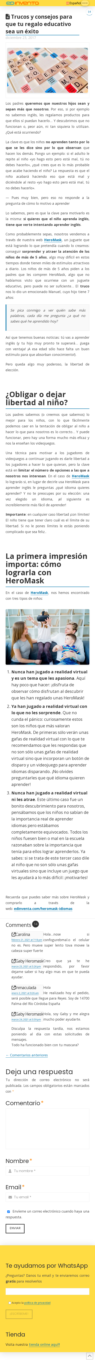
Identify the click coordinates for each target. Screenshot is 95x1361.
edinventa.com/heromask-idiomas (43, 908)
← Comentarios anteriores (27, 1055)
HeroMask (53, 240)
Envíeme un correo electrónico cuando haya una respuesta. (47, 1214)
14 (89, 11)
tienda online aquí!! (44, 1344)
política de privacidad (37, 1303)
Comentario (25, 1103)
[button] (85, 3)
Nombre (19, 1161)
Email (15, 1187)
